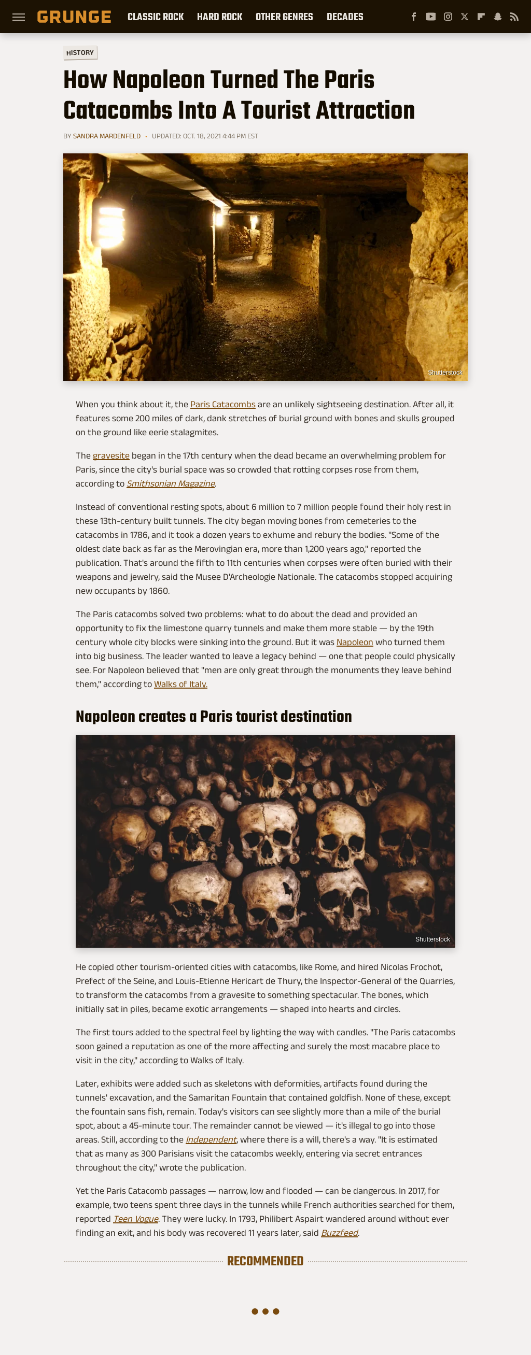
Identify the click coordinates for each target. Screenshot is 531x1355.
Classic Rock (156, 16)
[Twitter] (464, 16)
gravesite (111, 455)
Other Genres (284, 16)
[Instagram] (448, 16)
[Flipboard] (481, 16)
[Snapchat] (498, 16)
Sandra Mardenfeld (107, 136)
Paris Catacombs (223, 404)
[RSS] (514, 16)
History (80, 52)
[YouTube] (431, 16)
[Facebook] (414, 16)
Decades (345, 16)
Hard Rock (219, 16)
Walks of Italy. (180, 684)
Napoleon (355, 642)
